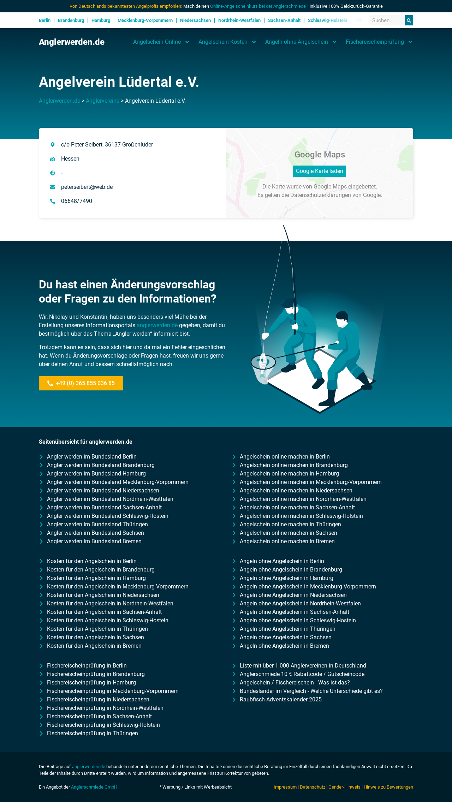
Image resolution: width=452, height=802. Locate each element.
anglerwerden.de (157, 325)
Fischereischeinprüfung (379, 42)
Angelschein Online (161, 42)
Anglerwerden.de (72, 42)
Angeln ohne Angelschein (301, 42)
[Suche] (409, 20)
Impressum (285, 787)
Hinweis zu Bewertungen (388, 787)
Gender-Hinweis (344, 787)
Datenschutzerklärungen (320, 195)
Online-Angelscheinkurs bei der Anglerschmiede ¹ (259, 6)
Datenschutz (312, 787)
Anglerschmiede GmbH (94, 787)
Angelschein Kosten (227, 42)
